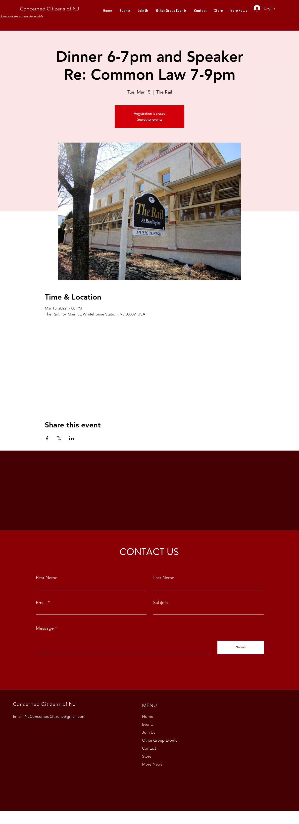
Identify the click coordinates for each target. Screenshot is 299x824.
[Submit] (240, 647)
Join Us (148, 732)
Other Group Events (159, 740)
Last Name (163, 577)
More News (152, 764)
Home (147, 716)
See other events (149, 119)
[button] (239, 11)
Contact (149, 748)
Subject (160, 602)
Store (146, 756)
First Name (46, 577)
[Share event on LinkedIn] (71, 438)
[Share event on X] (59, 438)
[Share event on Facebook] (47, 438)
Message (45, 628)
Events (147, 724)
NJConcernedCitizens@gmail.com (55, 716)
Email (41, 602)
